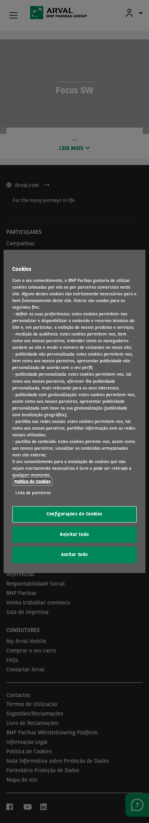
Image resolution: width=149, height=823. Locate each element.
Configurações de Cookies (74, 514)
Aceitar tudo (74, 555)
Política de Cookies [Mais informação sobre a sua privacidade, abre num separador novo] (32, 482)
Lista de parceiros (33, 492)
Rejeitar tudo (74, 534)
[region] (74, 411)
